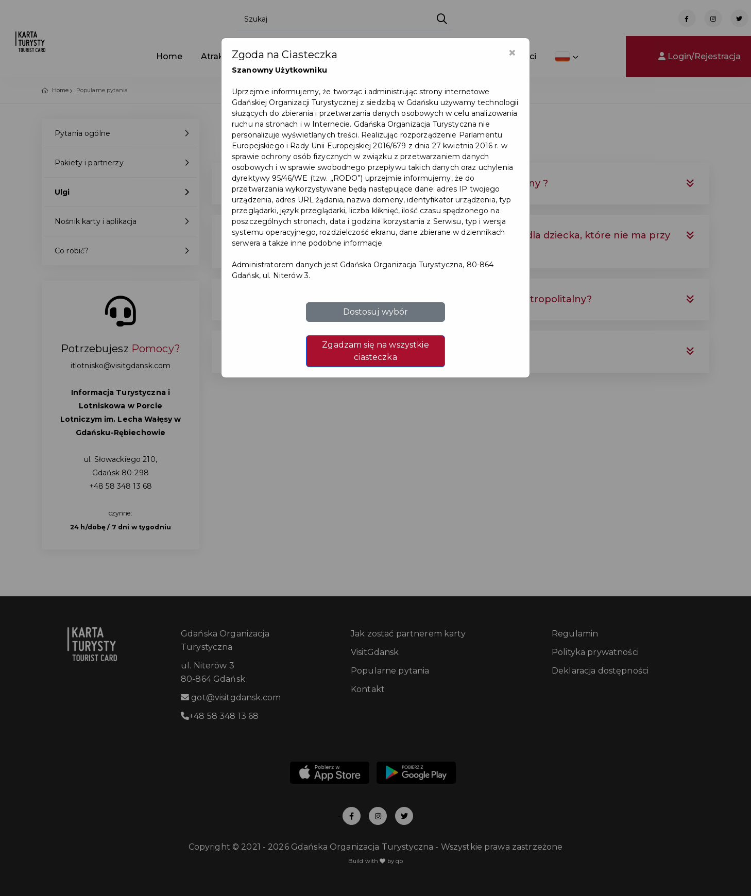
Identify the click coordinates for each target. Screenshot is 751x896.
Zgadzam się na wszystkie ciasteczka (375, 351)
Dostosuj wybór (375, 312)
